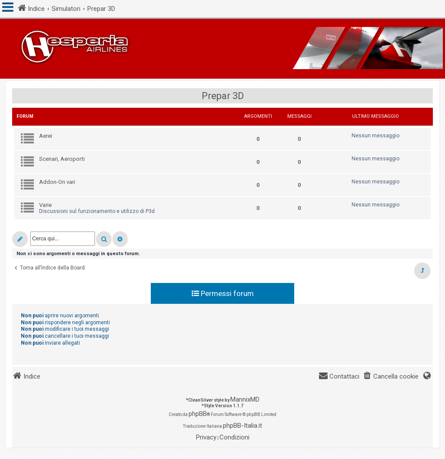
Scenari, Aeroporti (62, 159)
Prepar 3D (223, 95)
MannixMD (244, 399)
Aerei (45, 136)
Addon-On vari (57, 182)
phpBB (198, 414)
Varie (45, 205)
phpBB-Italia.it (242, 425)
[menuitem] (390, 376)
